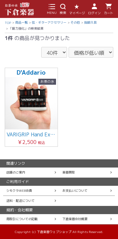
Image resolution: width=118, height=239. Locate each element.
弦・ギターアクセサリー (49, 22)
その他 (75, 22)
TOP (8, 22)
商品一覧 (21, 22)
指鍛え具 (90, 22)
